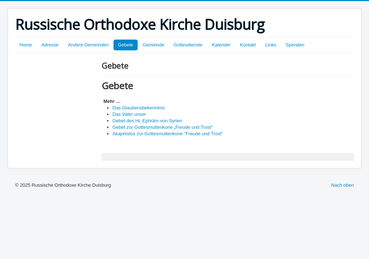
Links (270, 44)
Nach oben (342, 185)
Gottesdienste (188, 44)
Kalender (221, 44)
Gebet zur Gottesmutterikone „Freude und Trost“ (162, 127)
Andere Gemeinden (88, 44)
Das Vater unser (129, 114)
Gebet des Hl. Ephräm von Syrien (147, 120)
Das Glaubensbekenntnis (138, 107)
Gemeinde (153, 44)
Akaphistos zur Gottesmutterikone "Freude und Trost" (167, 133)
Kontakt (248, 44)
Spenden (295, 44)
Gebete (125, 44)
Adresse (50, 44)
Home (25, 44)
